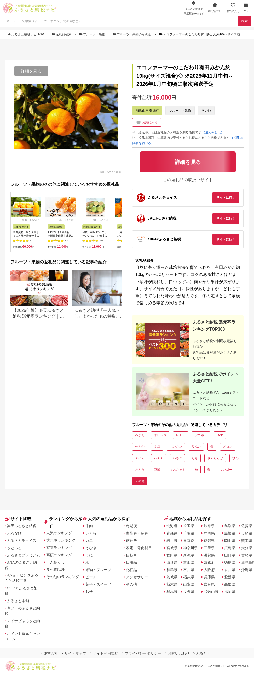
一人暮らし (55, 562)
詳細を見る (31, 71)
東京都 (188, 540)
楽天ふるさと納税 (21, 526)
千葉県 (188, 533)
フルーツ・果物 (92, 34)
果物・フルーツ (98, 570)
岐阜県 (209, 526)
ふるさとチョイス (21, 540)
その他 (206, 110)
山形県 (171, 562)
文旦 (157, 446)
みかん (140, 435)
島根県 (229, 533)
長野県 (188, 591)
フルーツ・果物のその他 (132, 34)
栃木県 (171, 584)
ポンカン (176, 446)
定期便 (131, 526)
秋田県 (171, 555)
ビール (90, 577)
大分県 (246, 548)
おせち (90, 591)
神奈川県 (190, 548)
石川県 (188, 570)
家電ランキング (59, 547)
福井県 (188, 577)
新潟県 (188, 555)
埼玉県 (188, 526)
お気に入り (233, 8)
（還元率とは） (213, 132)
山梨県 (188, 584)
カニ (89, 540)
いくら (90, 533)
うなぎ (90, 548)
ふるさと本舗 (18, 601)
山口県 (229, 555)
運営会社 (49, 653)
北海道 (171, 526)
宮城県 (171, 548)
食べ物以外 (55, 569)
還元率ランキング (61, 540)
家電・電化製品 (139, 548)
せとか (140, 446)
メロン (227, 446)
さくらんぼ (215, 458)
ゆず (220, 435)
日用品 (131, 562)
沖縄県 (246, 570)
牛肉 (89, 526)
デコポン (201, 435)
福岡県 (229, 591)
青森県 (171, 533)
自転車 (131, 555)
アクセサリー (137, 577)
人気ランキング (59, 533)
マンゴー (226, 469)
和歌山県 (211, 591)
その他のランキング (62, 577)
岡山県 (229, 540)
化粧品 (131, 570)
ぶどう (140, 469)
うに (89, 555)
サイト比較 (18, 519)
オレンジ (160, 435)
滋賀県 (209, 555)
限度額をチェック (194, 8)
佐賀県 (246, 526)
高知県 (229, 584)
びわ (235, 458)
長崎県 (246, 533)
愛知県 (209, 540)
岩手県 (171, 540)
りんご (196, 446)
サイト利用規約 (104, 653)
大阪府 (209, 570)
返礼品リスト (215, 8)
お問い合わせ (177, 653)
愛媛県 (229, 577)
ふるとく (202, 653)
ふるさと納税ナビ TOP (26, 34)
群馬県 (171, 591)
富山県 (188, 562)
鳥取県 (229, 526)
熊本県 (246, 540)
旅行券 (131, 540)
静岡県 (209, 533)
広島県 (229, 548)
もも (195, 458)
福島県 (171, 570)
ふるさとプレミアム (23, 555)
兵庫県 (209, 577)
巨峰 (157, 469)
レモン (180, 435)
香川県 (229, 570)
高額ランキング (59, 555)
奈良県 (209, 584)
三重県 (209, 548)
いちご (177, 458)
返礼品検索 (62, 34)
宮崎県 (246, 555)
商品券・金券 (137, 533)
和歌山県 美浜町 (147, 110)
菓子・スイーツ (98, 584)
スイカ (140, 458)
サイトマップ (74, 653)
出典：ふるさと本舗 (110, 172)
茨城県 (171, 577)
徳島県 (229, 562)
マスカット (177, 469)
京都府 (209, 562)
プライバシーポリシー (141, 653)
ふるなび (14, 533)
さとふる (14, 548)
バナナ (158, 458)
